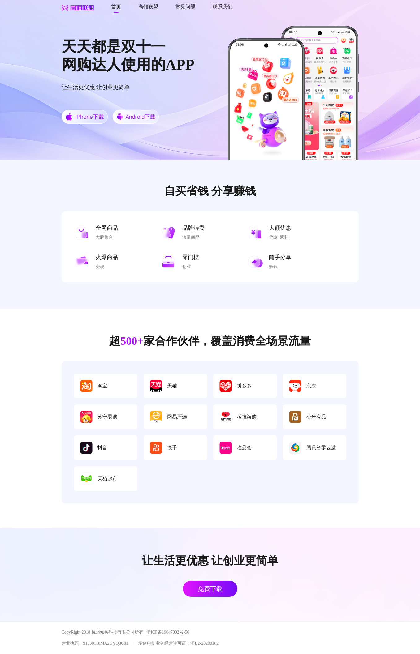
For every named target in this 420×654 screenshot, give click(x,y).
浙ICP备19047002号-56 (167, 632)
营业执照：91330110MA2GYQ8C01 (95, 643)
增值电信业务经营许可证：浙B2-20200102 (178, 643)
